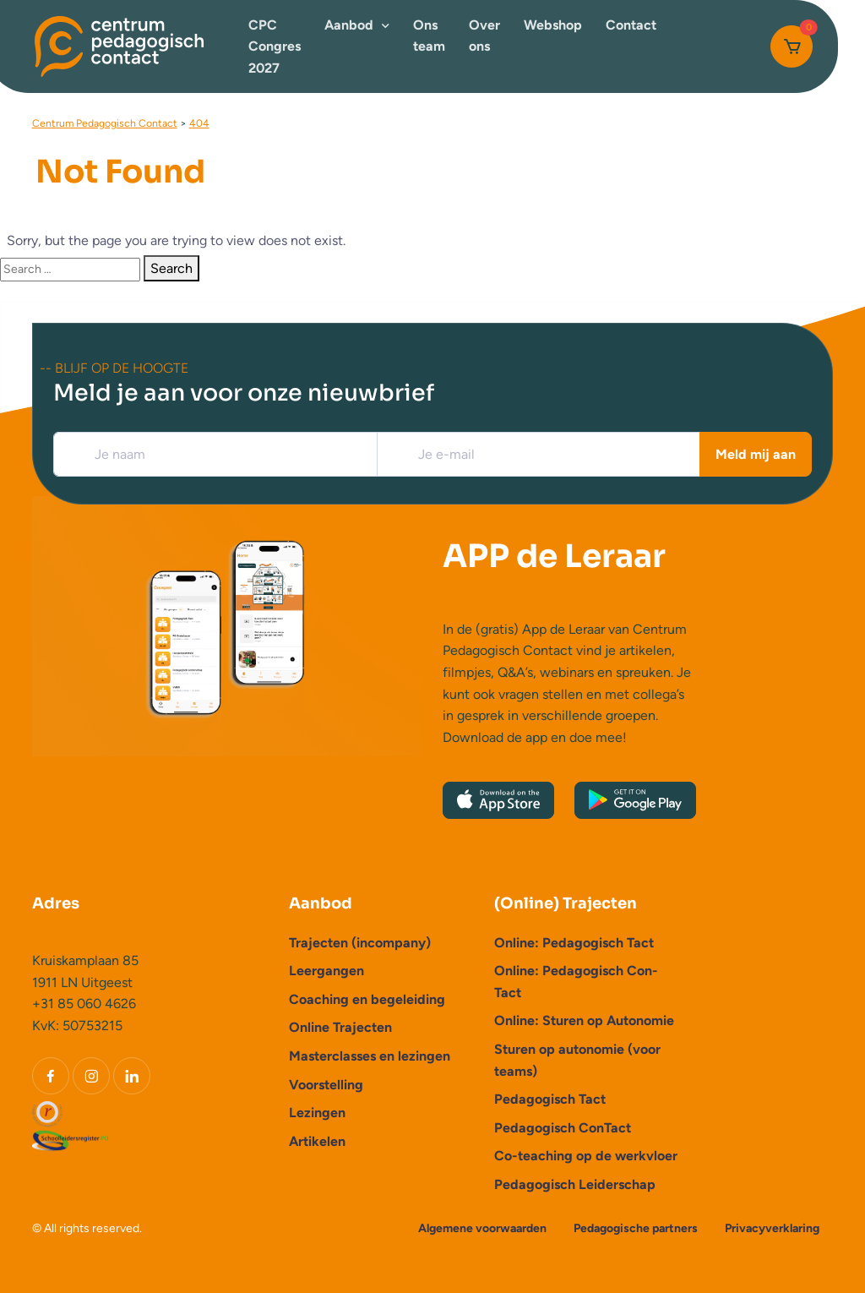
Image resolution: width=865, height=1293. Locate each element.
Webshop (553, 25)
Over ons (484, 36)
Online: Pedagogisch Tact (574, 943)
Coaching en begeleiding (367, 999)
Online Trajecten (340, 1027)
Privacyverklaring (772, 1228)
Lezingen (317, 1113)
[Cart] (791, 46)
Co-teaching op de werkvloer (585, 1156)
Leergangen (326, 971)
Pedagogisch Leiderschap (575, 1184)
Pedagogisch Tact (550, 1099)
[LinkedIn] (131, 1075)
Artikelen (317, 1141)
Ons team (429, 36)
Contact (631, 25)
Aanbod (348, 25)
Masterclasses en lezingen (369, 1056)
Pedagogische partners (636, 1228)
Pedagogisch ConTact (562, 1128)
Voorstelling (326, 1085)
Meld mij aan (755, 454)
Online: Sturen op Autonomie (584, 1020)
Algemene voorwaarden (482, 1228)
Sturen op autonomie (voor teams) (577, 1060)
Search (171, 268)
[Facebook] (50, 1075)
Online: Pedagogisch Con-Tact (576, 982)
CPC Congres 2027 (274, 46)
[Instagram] (91, 1075)
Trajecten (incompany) (360, 943)
